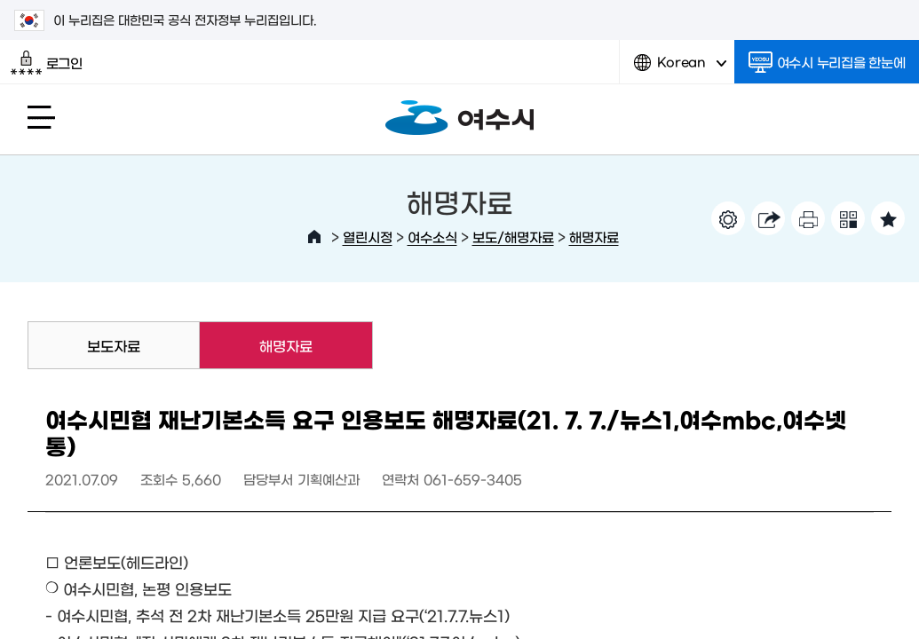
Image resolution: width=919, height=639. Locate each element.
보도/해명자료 (513, 236)
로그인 (47, 63)
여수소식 (432, 236)
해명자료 (594, 236)
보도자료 (113, 345)
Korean (680, 68)
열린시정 (367, 236)
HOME (314, 237)
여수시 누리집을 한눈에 (827, 62)
